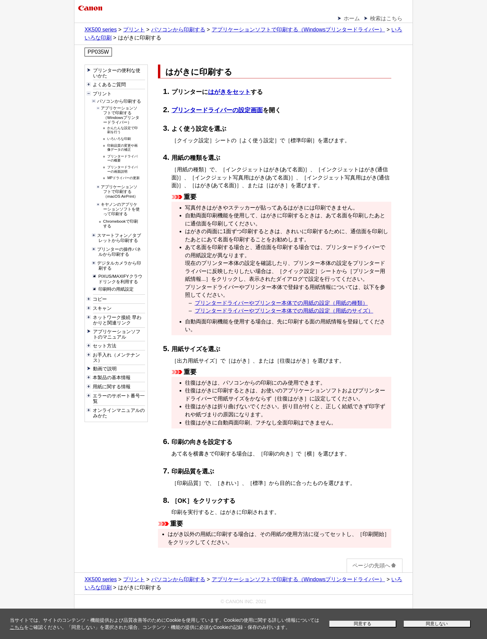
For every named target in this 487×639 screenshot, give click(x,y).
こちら (17, 627)
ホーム (352, 18)
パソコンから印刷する (178, 29)
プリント (134, 29)
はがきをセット (229, 92)
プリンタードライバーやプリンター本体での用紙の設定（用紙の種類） (281, 303)
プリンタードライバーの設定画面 (217, 110)
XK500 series (101, 29)
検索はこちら (386, 18)
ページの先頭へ (374, 565)
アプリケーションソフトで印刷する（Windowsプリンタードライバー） (298, 29)
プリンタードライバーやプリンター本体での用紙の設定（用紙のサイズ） (284, 311)
